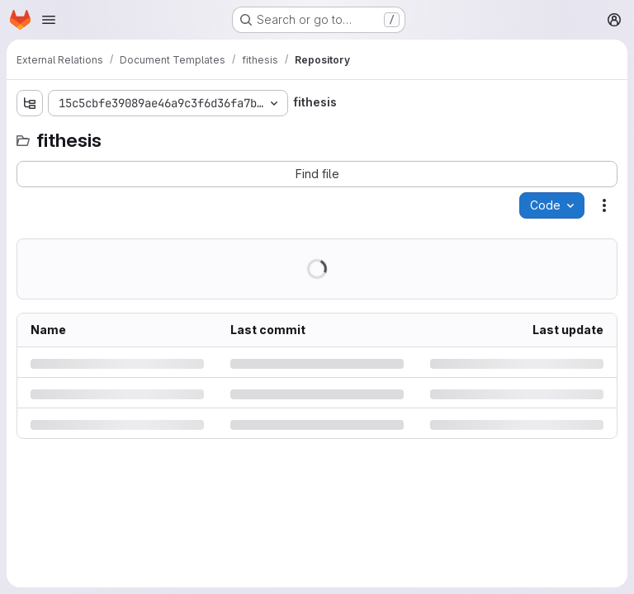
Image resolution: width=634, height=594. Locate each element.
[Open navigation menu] (48, 20)
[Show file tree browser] (30, 103)
